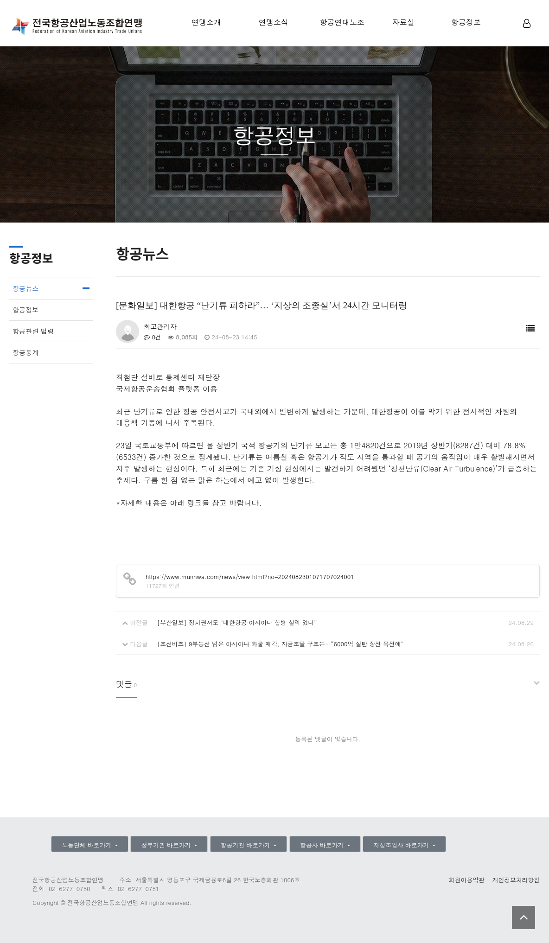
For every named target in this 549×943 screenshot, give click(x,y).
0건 (152, 336)
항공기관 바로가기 (246, 845)
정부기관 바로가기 (167, 845)
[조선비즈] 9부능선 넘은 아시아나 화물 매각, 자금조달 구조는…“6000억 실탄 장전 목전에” (280, 643)
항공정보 (466, 22)
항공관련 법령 (33, 331)
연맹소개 (206, 22)
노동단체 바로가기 (87, 845)
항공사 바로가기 (322, 845)
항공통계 (25, 352)
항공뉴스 (25, 288)
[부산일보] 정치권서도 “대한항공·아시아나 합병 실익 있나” (237, 622)
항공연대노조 (342, 22)
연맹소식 (273, 22)
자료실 (403, 22)
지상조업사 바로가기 (402, 845)
